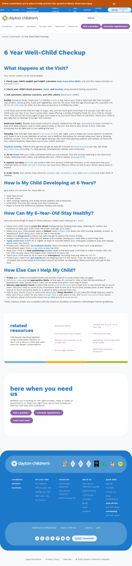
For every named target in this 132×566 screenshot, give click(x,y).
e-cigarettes (37, 248)
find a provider (91, 26)
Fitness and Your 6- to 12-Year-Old (105, 325)
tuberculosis (88, 173)
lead (74, 173)
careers (15, 10)
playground (23, 236)
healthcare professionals (44, 528)
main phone (112, 503)
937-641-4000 (112, 515)
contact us (111, 492)
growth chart (12, 83)
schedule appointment (48, 412)
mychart (87, 10)
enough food (49, 295)
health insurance (89, 295)
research (86, 511)
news (84, 507)
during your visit (42, 492)
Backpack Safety (63, 326)
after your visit (42, 496)
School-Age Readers (64, 350)
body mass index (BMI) (69, 81)
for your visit (45, 26)
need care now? (21, 420)
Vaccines (29, 162)
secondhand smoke (41, 245)
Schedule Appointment (116, 26)
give (2, 10)
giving (84, 503)
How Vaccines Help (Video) (68, 333)
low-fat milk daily (15, 105)
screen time (13, 149)
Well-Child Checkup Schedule (102, 350)
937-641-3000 (112, 507)
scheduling (111, 511)
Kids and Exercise (101, 333)
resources (60, 26)
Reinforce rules (14, 280)
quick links (111, 479)
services (20, 26)
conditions (7, 26)
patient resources (67, 498)
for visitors (40, 500)
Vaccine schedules (37, 165)
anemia (50, 173)
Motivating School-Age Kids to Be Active (106, 341)
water (46, 238)
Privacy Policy (52, 559)
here (89, 3)
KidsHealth (15, 36)
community (87, 495)
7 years (79, 220)
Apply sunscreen (15, 241)
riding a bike (64, 231)
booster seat (51, 250)
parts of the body (62, 285)
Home (5, 36)
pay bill (109, 483)
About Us (73, 26)
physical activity (81, 146)
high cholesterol (63, 173)
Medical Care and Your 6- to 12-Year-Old (68, 341)
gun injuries (37, 258)
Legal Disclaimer (33, 559)
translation (119, 10)
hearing (59, 89)
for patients (40, 483)
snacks (54, 100)
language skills (77, 157)
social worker (71, 297)
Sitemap (67, 559)
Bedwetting (87, 123)
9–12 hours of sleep (48, 134)
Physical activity (12, 146)
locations (31, 26)
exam (16, 154)
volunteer (86, 499)
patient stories (89, 491)
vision (46, 89)
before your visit (43, 487)
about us (87, 479)
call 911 (91, 255)
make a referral (68, 528)
